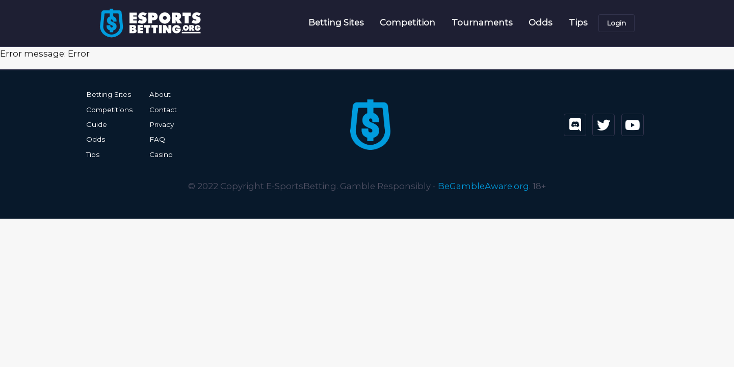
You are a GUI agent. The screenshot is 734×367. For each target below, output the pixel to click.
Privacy (161, 124)
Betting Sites (336, 22)
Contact (163, 110)
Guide (96, 124)
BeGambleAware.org (483, 186)
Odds (541, 22)
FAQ (157, 139)
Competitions (109, 110)
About (160, 94)
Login (616, 23)
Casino (161, 154)
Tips (578, 22)
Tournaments (482, 22)
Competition (407, 22)
